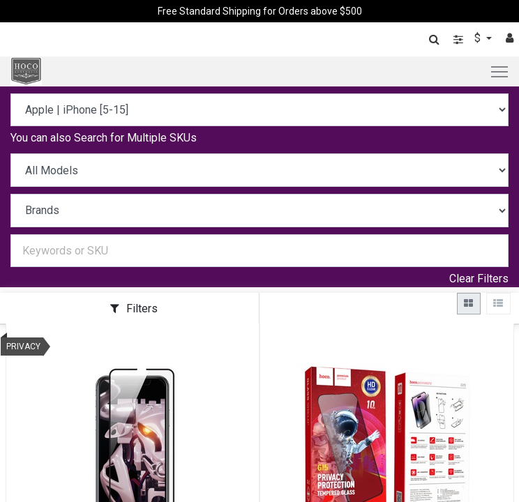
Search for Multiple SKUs (135, 137)
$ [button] (478, 38)
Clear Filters (479, 278)
